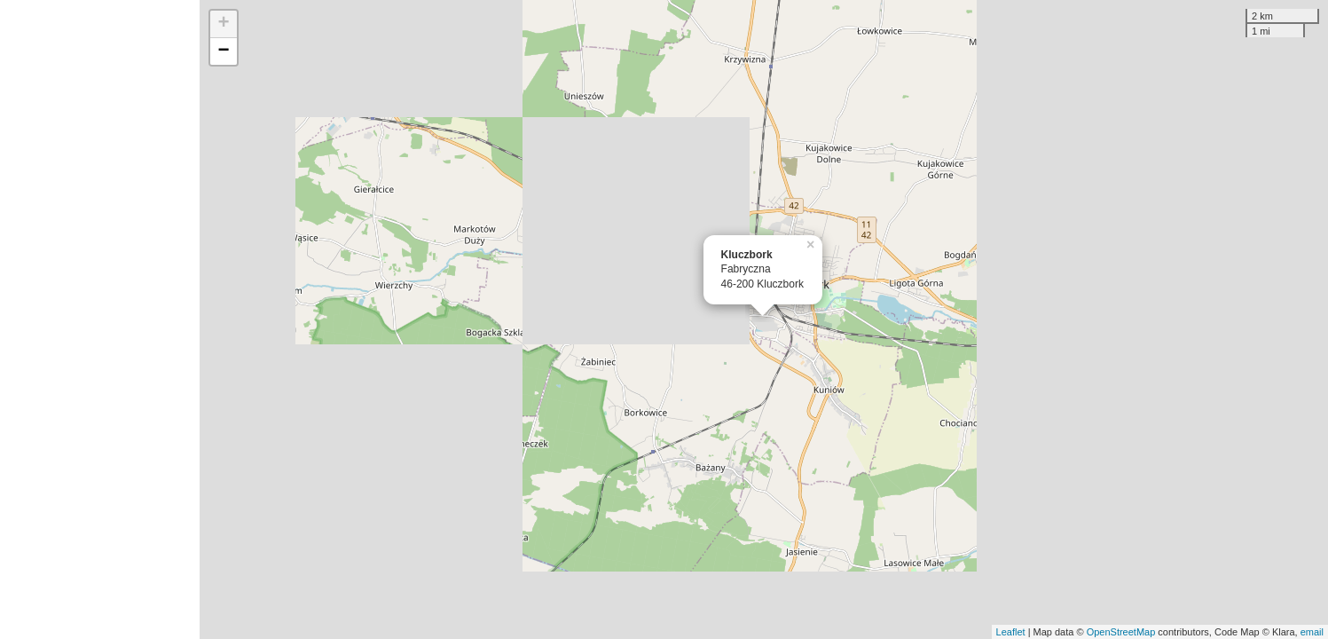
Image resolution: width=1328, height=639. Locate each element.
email (1312, 632)
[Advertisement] (100, 319)
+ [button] (223, 24)
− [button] (223, 51)
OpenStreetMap (1121, 632)
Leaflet (1010, 632)
